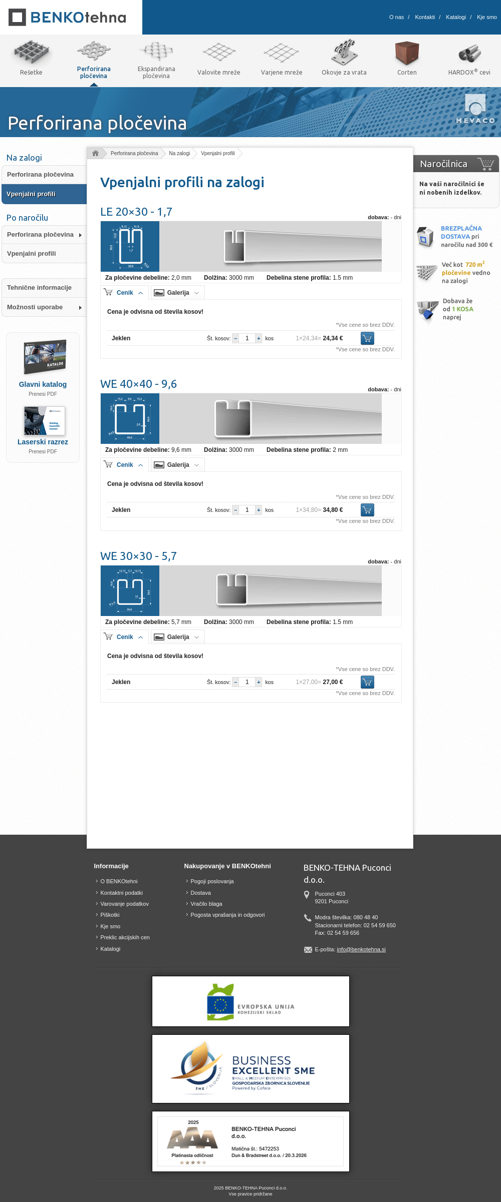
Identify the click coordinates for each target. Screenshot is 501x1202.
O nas (396, 17)
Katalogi (456, 17)
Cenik (125, 292)
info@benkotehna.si (361, 949)
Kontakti (425, 17)
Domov (95, 154)
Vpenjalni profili (218, 153)
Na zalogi (179, 153)
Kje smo (487, 17)
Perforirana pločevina (134, 153)
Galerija (178, 292)
